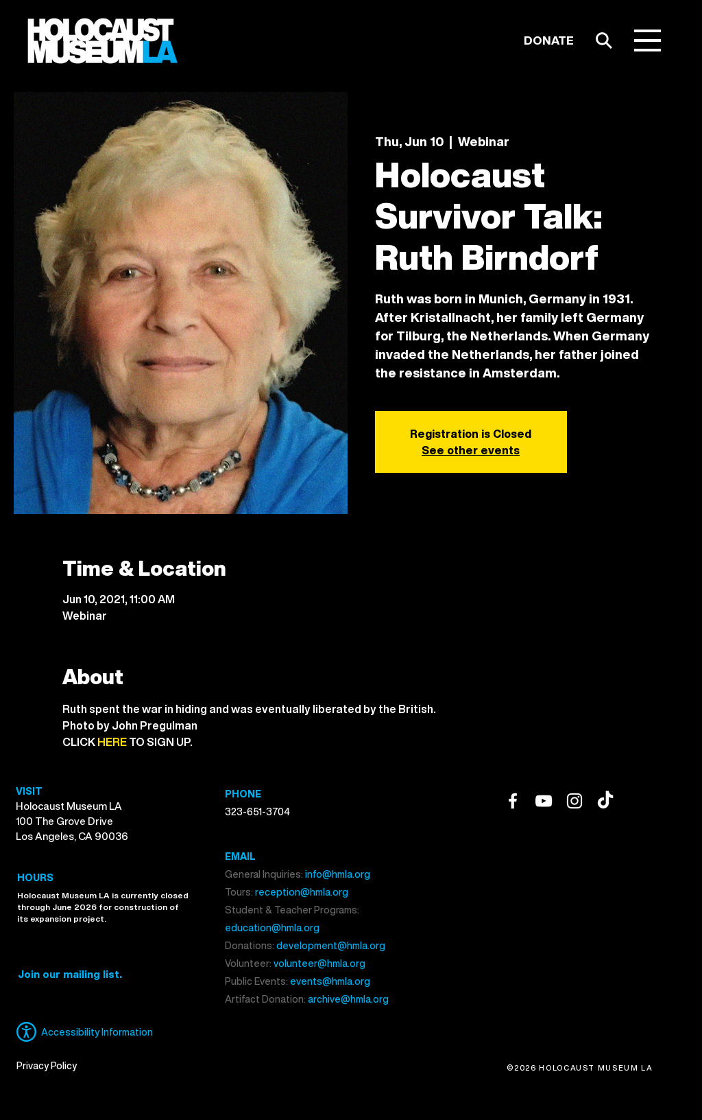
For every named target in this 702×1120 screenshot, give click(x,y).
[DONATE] (549, 40)
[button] (647, 40)
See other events (471, 450)
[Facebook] (513, 801)
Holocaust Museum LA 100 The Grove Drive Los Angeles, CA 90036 (72, 820)
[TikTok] (605, 801)
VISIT (29, 791)
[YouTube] (543, 801)
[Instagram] (574, 801)
